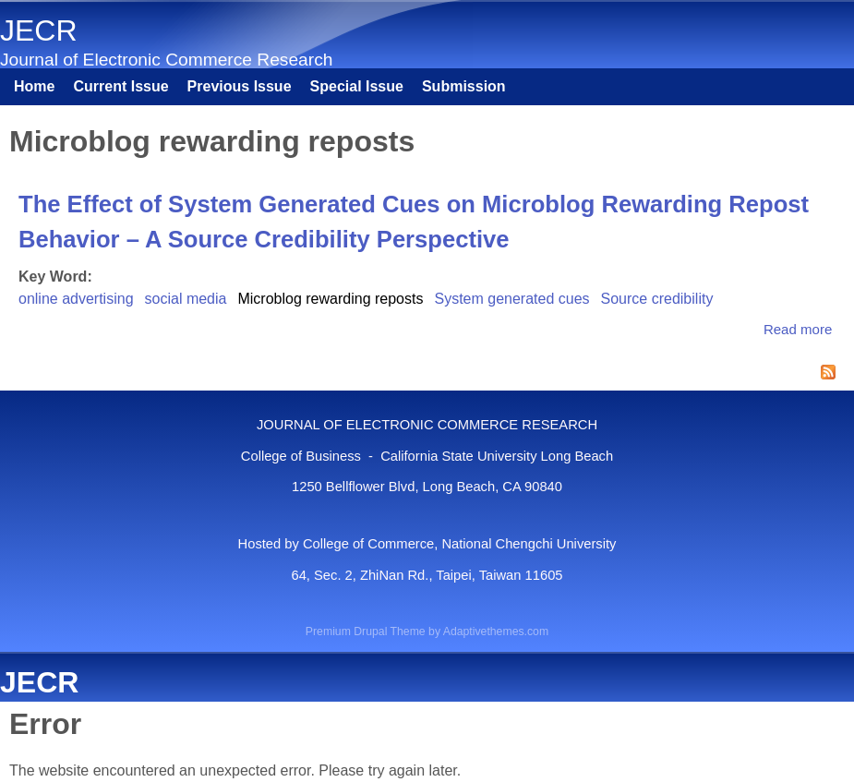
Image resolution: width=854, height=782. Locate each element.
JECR (39, 30)
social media (186, 299)
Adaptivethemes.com (495, 631)
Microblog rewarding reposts (330, 299)
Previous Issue (239, 86)
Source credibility (657, 299)
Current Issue (120, 86)
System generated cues (511, 299)
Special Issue (356, 86)
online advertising (76, 299)
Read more (798, 329)
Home (34, 86)
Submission (464, 86)
